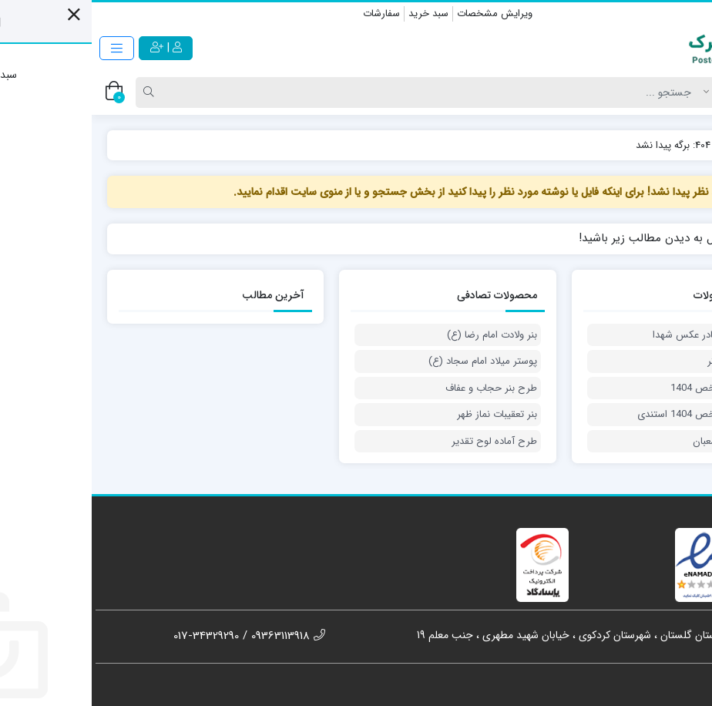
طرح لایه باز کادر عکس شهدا (619, 335)
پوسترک (673, 145)
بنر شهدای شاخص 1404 (628, 388)
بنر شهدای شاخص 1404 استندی (611, 414)
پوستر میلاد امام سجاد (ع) (391, 361)
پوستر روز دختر (646, 361)
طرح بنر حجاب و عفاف (399, 388)
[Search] (343, 92)
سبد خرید (337, 13)
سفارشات (289, 13)
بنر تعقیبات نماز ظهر (405, 414)
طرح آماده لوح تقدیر (402, 441)
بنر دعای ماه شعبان (639, 441)
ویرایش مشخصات (403, 13)
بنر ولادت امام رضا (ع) (400, 335)
